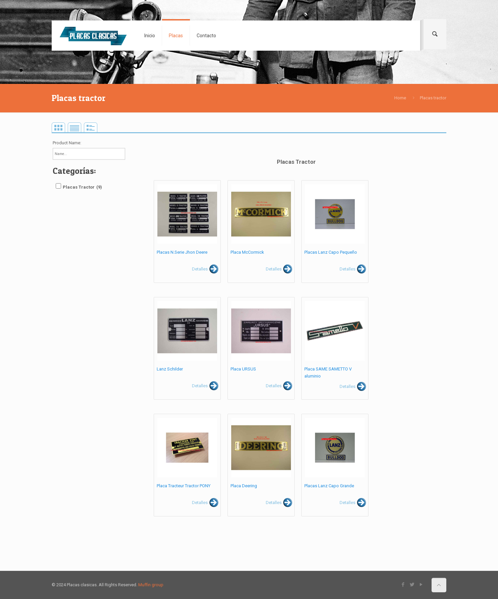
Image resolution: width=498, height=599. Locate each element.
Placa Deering (244, 485)
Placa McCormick (247, 252)
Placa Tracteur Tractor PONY (183, 485)
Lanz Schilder (170, 368)
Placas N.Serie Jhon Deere (182, 252)
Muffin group (150, 584)
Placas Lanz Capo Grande (329, 485)
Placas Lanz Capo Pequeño (330, 252)
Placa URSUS (243, 368)
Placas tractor (433, 97)
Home (400, 97)
